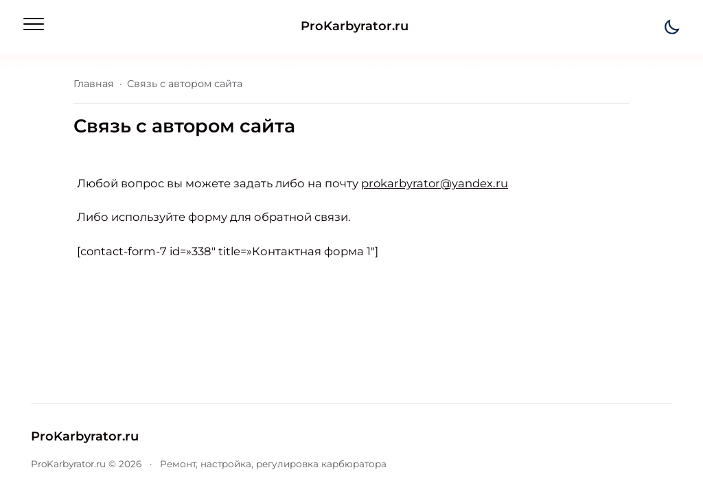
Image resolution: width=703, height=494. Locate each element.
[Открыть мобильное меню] (34, 24)
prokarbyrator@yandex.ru (434, 183)
